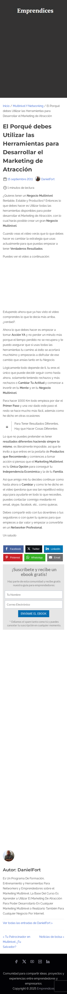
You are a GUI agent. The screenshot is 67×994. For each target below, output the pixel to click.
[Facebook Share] (13, 548)
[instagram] (40, 962)
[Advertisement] (33, 62)
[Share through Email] (55, 557)
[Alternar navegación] (33, 22)
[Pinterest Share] (13, 557)
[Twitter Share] (33, 548)
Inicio (6, 106)
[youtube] (32, 962)
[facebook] (16, 962)
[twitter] (24, 962)
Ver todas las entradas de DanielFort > (28, 923)
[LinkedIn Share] (53, 548)
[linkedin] (48, 962)
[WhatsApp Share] (34, 557)
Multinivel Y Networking (28, 106)
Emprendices (45, 988)
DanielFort (44, 179)
